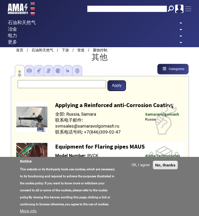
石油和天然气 (42, 50)
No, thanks (165, 165)
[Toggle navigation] (188, 9)
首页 (19, 50)
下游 (65, 50)
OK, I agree (140, 165)
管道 (80, 50)
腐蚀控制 (100, 50)
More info (28, 211)
